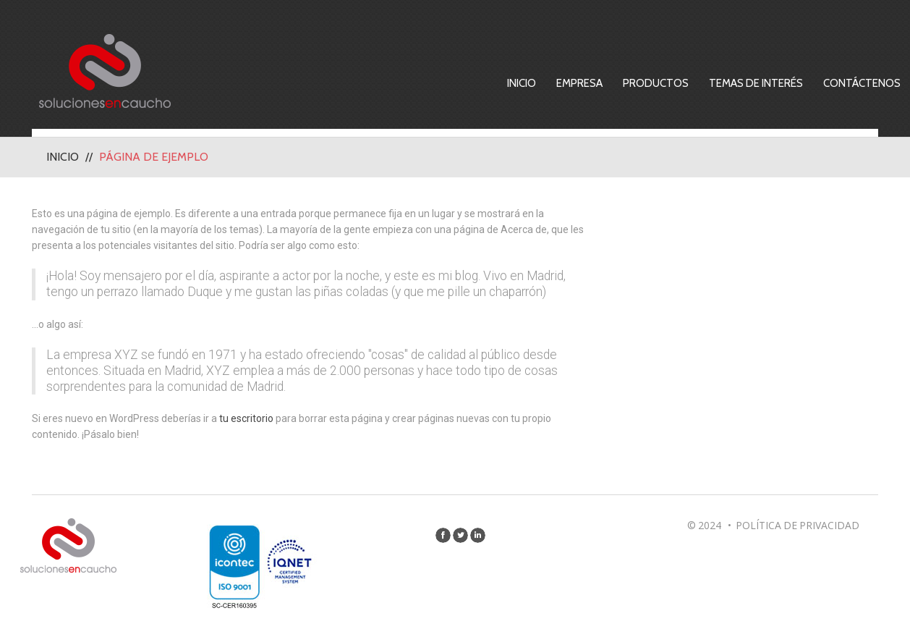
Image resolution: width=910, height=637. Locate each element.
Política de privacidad (797, 525)
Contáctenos (862, 83)
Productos (656, 83)
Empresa (579, 83)
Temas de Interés (756, 83)
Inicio (521, 83)
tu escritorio (246, 418)
